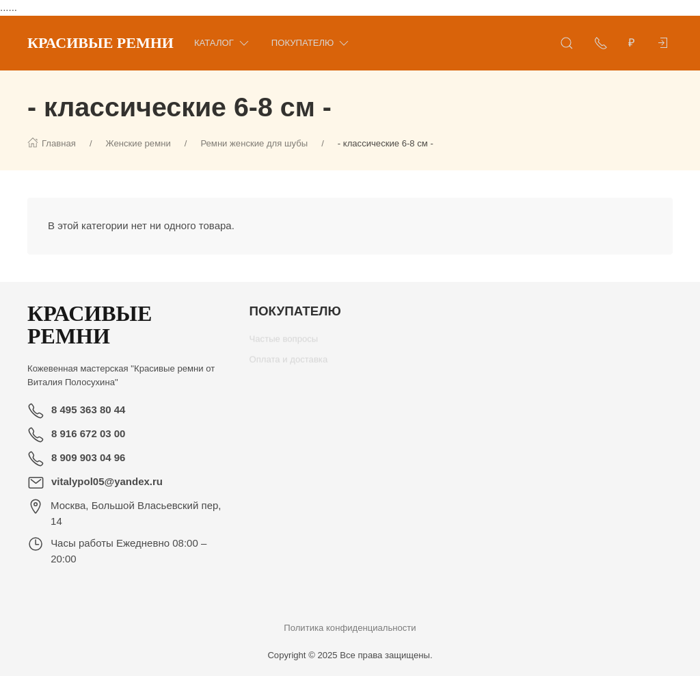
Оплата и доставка (289, 364)
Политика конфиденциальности (350, 628)
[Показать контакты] (601, 43)
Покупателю (311, 43)
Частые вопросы (284, 344)
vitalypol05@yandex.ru (107, 481)
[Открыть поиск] (567, 43)
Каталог (222, 43)
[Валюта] (631, 43)
